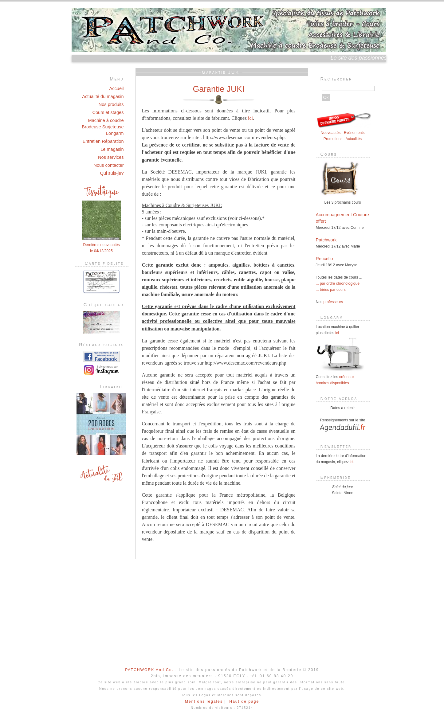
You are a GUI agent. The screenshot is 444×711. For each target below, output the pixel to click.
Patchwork (326, 239)
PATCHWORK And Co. (149, 670)
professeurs (333, 302)
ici (250, 118)
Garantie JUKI (219, 89)
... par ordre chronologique (338, 283)
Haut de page (244, 701)
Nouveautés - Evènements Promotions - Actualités (343, 132)
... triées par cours (331, 289)
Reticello (324, 258)
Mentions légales (204, 701)
